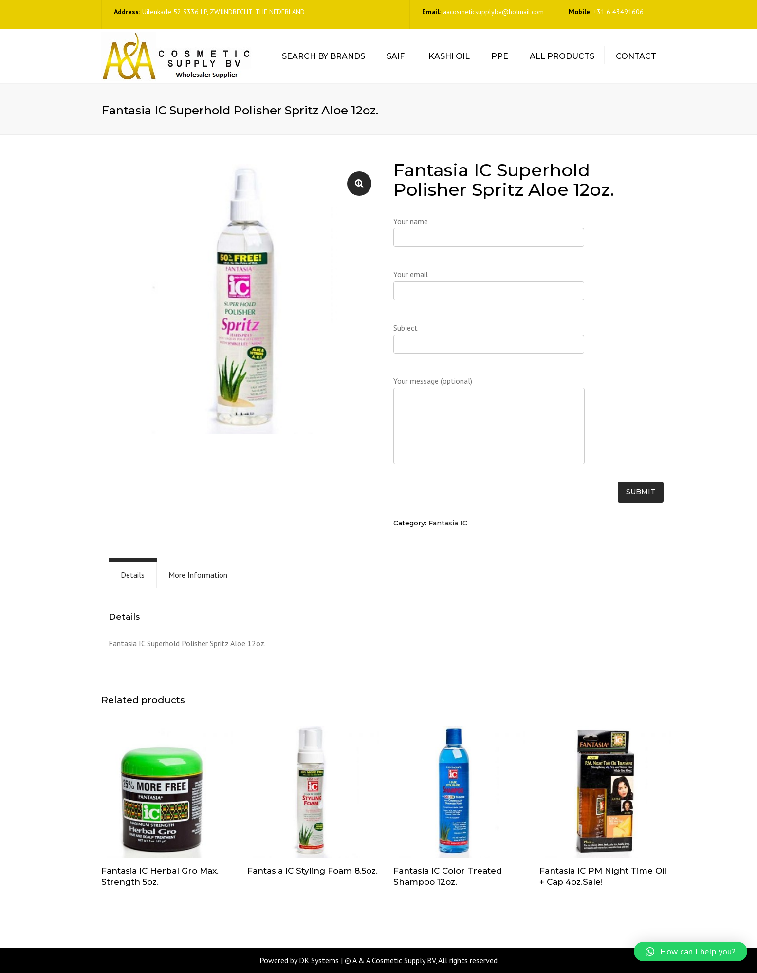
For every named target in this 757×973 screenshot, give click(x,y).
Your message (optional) (489, 425)
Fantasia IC (447, 523)
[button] (690, 951)
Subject (488, 342)
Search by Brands (323, 56)
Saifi (397, 56)
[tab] (133, 574)
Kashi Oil (449, 56)
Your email (488, 288)
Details (133, 575)
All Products (562, 56)
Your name (488, 235)
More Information (197, 575)
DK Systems (319, 960)
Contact (636, 56)
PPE (499, 56)
